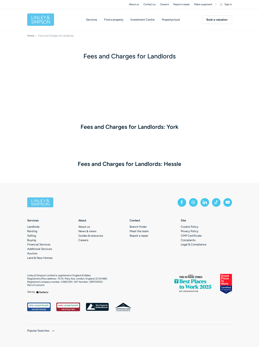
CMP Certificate (191, 235)
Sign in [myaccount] (225, 4)
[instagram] (193, 202)
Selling (31, 235)
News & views (87, 231)
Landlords (33, 226)
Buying (31, 240)
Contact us (149, 4)
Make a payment (203, 4)
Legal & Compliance (193, 244)
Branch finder (138, 226)
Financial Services (38, 244)
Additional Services (39, 249)
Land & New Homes (39, 258)
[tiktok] (216, 202)
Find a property (113, 19)
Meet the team (139, 231)
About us (134, 4)
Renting (32, 231)
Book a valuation (216, 19)
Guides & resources (90, 235)
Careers (164, 4)
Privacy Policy (189, 231)
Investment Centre (142, 19)
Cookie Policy (189, 226)
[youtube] (227, 202)
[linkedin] (204, 202)
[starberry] (42, 291)
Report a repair (181, 4)
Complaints (188, 240)
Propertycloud (171, 19)
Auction (32, 253)
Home (30, 36)
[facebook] (182, 202)
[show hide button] (53, 331)
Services (91, 19)
